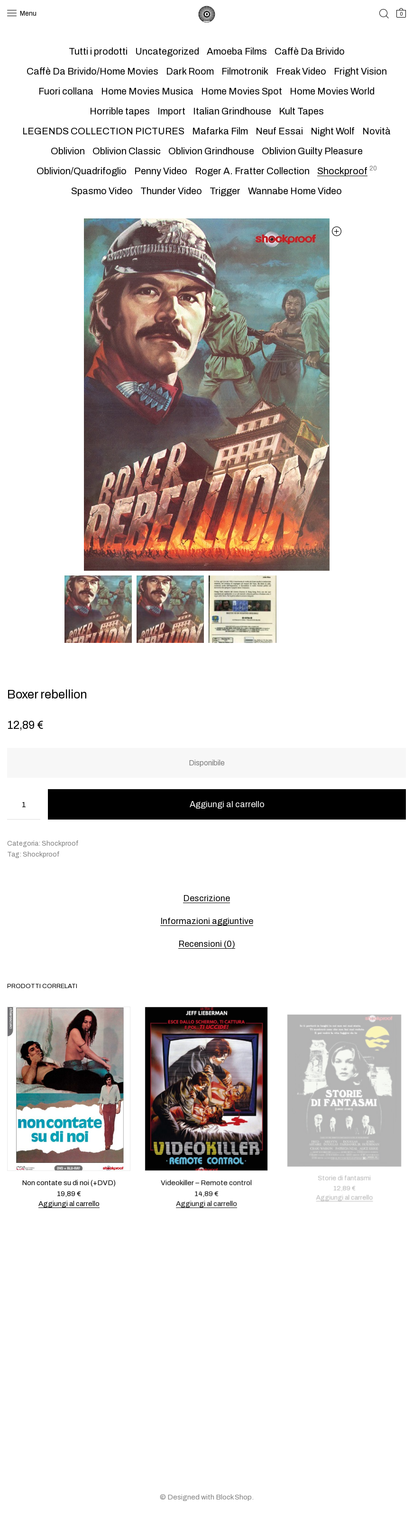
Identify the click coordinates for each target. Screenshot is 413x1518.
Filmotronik (244, 71)
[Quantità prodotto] (23, 804)
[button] (337, 231)
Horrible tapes (120, 111)
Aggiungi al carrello (227, 804)
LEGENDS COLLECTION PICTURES (103, 131)
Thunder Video (171, 191)
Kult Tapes (301, 111)
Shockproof (342, 171)
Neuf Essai (279, 131)
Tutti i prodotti (98, 51)
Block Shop (234, 1497)
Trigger (225, 191)
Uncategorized (167, 51)
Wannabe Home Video (295, 191)
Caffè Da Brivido (310, 51)
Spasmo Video (102, 191)
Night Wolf (333, 131)
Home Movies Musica (147, 91)
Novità (376, 131)
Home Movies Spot (241, 91)
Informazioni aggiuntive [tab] (206, 921)
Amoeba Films (237, 51)
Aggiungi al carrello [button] (68, 1203)
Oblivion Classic (126, 151)
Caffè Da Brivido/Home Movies (92, 71)
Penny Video (160, 171)
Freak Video (301, 71)
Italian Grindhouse (232, 111)
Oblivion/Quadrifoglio (82, 171)
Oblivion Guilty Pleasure (312, 151)
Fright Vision (360, 71)
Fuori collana (65, 91)
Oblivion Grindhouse (211, 151)
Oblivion (68, 151)
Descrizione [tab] (206, 898)
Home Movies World (332, 91)
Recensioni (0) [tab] (206, 944)
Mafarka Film (220, 131)
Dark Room (190, 71)
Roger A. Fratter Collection (252, 171)
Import (171, 111)
